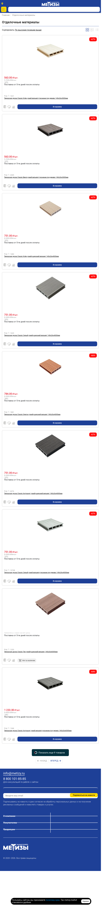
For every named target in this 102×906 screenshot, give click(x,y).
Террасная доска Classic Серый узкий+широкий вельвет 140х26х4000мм (32, 335)
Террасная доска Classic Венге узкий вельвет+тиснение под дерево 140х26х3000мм (36, 177)
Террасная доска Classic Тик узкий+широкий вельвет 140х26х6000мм (31, 652)
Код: (6, 96)
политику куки (53, 900)
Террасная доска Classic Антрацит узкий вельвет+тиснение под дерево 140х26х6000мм (38, 731)
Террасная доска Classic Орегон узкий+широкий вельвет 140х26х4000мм (32, 414)
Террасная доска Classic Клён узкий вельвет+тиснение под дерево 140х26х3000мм (36, 98)
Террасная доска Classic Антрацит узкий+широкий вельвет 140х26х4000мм (33, 493)
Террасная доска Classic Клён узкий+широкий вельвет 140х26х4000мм (31, 256)
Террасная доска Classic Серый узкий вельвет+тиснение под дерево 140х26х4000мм (36, 573)
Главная (6, 15)
